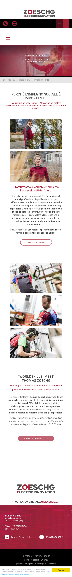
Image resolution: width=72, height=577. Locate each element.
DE (59, 23)
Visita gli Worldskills (36, 438)
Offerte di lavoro (36, 242)
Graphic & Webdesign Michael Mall (41, 564)
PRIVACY (38, 556)
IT (66, 23)
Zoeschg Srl (9, 80)
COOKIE (47, 556)
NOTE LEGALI (27, 556)
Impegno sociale (41, 80)
